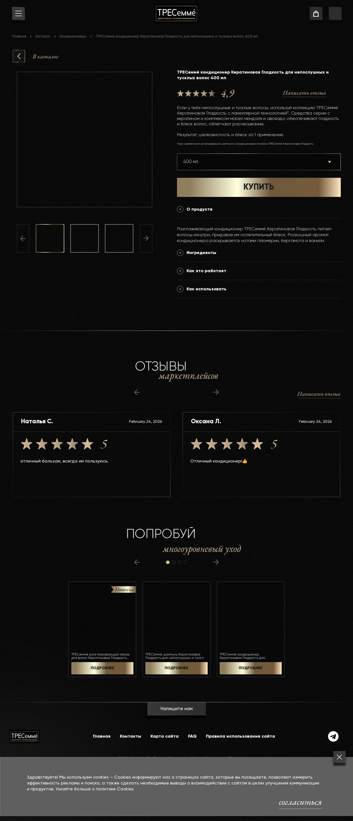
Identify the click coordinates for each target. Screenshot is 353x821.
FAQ (192, 736)
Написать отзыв (304, 92)
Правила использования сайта (240, 736)
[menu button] (18, 14)
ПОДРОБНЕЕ (102, 668)
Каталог (43, 36)
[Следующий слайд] (146, 238)
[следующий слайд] (216, 392)
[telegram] (333, 736)
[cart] (316, 14)
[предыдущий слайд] (137, 392)
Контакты (130, 736)
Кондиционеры (73, 36)
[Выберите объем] (259, 162)
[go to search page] (335, 14)
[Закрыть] (339, 757)
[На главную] (176, 13)
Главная (19, 36)
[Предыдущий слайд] (23, 238)
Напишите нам (176, 708)
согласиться (300, 802)
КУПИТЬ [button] (258, 187)
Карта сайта (165, 736)
